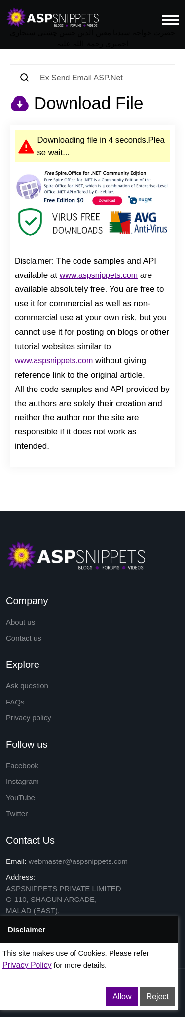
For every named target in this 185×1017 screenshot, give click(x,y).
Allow (121, 996)
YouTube (20, 797)
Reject (158, 996)
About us (20, 622)
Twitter (17, 813)
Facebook (22, 765)
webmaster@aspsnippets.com (78, 861)
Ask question (27, 685)
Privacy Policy (27, 965)
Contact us (23, 638)
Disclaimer (33, 261)
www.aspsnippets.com (99, 275)
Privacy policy (28, 717)
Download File (86, 103)
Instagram (22, 781)
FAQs (15, 702)
